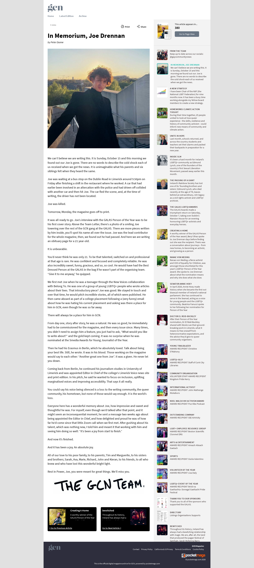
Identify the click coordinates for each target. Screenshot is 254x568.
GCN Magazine (198, 546)
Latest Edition (66, 16)
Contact (136, 549)
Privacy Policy (147, 549)
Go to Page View (187, 34)
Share (141, 26)
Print (125, 26)
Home (51, 16)
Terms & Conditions (183, 549)
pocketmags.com (194, 559)
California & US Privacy (164, 549)
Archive (83, 16)
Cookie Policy (198, 549)
